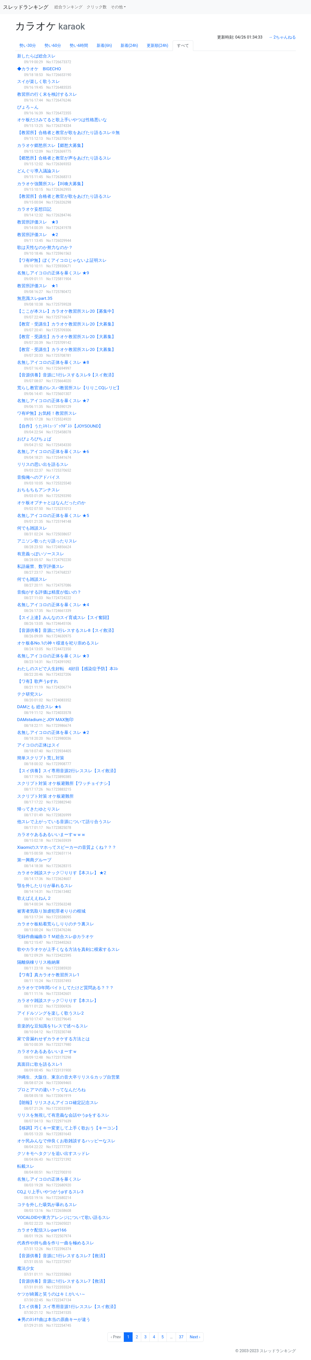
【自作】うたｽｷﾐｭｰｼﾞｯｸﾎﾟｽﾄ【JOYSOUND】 (60, 426)
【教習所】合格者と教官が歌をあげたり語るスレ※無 (68, 132)
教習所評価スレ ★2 (37, 234)
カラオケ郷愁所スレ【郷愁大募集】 (51, 145)
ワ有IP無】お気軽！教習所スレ (47, 413)
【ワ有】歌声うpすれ (37, 681)
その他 (117, 7)
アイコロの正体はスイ (38, 745)
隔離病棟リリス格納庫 (38, 962)
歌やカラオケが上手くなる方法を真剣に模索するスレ (68, 949)
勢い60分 (53, 45)
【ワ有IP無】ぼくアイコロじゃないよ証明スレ (62, 260)
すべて (183, 45)
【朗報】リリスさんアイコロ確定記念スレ (57, 1102)
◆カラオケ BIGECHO (39, 68)
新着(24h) (129, 45)
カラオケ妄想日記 (34, 209)
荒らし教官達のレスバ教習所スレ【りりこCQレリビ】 (69, 387)
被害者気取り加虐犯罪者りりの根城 (51, 911)
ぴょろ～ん (27, 107)
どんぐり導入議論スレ (38, 170)
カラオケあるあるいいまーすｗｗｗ (51, 834)
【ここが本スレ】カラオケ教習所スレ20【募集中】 (66, 311)
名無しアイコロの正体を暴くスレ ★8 (53, 362)
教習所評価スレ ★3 (37, 221)
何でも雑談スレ (32, 528)
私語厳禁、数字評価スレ (40, 566)
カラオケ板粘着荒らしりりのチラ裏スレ (55, 923)
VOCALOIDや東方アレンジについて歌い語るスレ (63, 1217)
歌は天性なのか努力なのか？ (45, 247)
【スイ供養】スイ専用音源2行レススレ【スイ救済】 (67, 770)
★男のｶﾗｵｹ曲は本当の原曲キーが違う (53, 1319)
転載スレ (25, 1166)
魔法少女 (25, 1268)
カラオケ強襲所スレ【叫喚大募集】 (51, 183)
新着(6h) (104, 45)
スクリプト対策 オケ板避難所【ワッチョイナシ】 (64, 783)
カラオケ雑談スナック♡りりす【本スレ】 (57, 1000)
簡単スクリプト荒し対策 (40, 757)
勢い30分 (27, 45)
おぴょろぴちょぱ (34, 438)
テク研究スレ (30, 694)
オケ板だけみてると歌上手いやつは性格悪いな (62, 119)
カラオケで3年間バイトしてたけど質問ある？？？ (65, 987)
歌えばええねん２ (34, 898)
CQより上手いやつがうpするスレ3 (50, 1191)
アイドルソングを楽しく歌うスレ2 (50, 1013)
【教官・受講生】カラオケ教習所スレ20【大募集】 (66, 324)
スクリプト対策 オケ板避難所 (45, 796)
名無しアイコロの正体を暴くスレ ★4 (53, 604)
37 (181, 1337)
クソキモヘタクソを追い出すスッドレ (53, 1153)
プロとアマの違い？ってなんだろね (51, 1089)
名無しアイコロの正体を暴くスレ (49, 1179)
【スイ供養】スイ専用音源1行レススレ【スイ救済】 (67, 1306)
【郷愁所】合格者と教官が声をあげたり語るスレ (64, 157)
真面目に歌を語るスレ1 (39, 1064)
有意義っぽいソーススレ (40, 553)
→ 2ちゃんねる (282, 37)
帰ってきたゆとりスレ (38, 809)
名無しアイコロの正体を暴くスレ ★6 (53, 451)
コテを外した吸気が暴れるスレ (47, 1204)
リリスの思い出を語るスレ (42, 464)
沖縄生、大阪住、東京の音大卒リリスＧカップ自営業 (68, 1077)
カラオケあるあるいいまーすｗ (47, 1051)
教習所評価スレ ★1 (37, 285)
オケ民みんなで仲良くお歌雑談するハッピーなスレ (66, 1140)
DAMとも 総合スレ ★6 (39, 706)
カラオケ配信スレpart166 (41, 1230)
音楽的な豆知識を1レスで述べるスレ (52, 1025)
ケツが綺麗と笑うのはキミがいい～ (51, 1294)
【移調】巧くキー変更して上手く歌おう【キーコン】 (68, 1127)
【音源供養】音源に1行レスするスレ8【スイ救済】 (66, 630)
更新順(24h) (157, 45)
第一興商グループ (34, 859)
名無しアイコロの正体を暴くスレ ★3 (53, 655)
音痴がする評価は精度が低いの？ (49, 592)
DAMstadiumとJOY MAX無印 (45, 719)
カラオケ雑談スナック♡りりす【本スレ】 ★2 (61, 872)
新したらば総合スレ (36, 55)
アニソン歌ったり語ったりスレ (47, 540)
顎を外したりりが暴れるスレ (45, 885)
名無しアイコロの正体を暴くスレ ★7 (53, 400)
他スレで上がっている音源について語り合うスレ (64, 821)
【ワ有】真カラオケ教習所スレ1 (48, 974)
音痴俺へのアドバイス (38, 477)
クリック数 (97, 7)
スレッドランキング (25, 7)
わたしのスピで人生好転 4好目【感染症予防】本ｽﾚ (67, 668)
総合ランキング (68, 7)
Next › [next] (195, 1337)
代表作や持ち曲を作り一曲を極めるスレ (55, 1242)
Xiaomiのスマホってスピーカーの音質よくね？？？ (66, 847)
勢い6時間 (79, 45)
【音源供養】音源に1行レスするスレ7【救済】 (62, 1255)
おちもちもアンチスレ (38, 489)
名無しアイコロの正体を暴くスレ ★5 (53, 515)
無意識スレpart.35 (34, 298)
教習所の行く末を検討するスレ (47, 94)
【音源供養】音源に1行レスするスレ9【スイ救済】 (66, 374)
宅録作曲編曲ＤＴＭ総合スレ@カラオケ (55, 936)
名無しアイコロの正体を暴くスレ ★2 (53, 732)
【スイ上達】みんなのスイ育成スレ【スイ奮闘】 (64, 617)
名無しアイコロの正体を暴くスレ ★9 (53, 272)
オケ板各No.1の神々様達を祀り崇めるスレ (58, 642)
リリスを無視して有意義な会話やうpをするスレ (63, 1115)
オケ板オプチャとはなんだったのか (51, 502)
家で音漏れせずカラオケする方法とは (53, 1038)
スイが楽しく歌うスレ (38, 81)
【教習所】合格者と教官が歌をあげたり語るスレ (64, 196)
